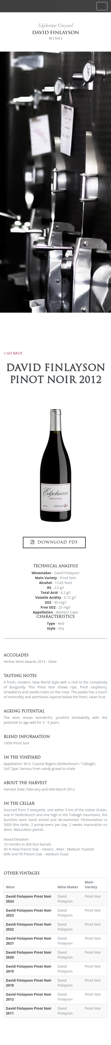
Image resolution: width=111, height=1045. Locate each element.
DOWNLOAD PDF (54, 542)
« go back (13, 352)
